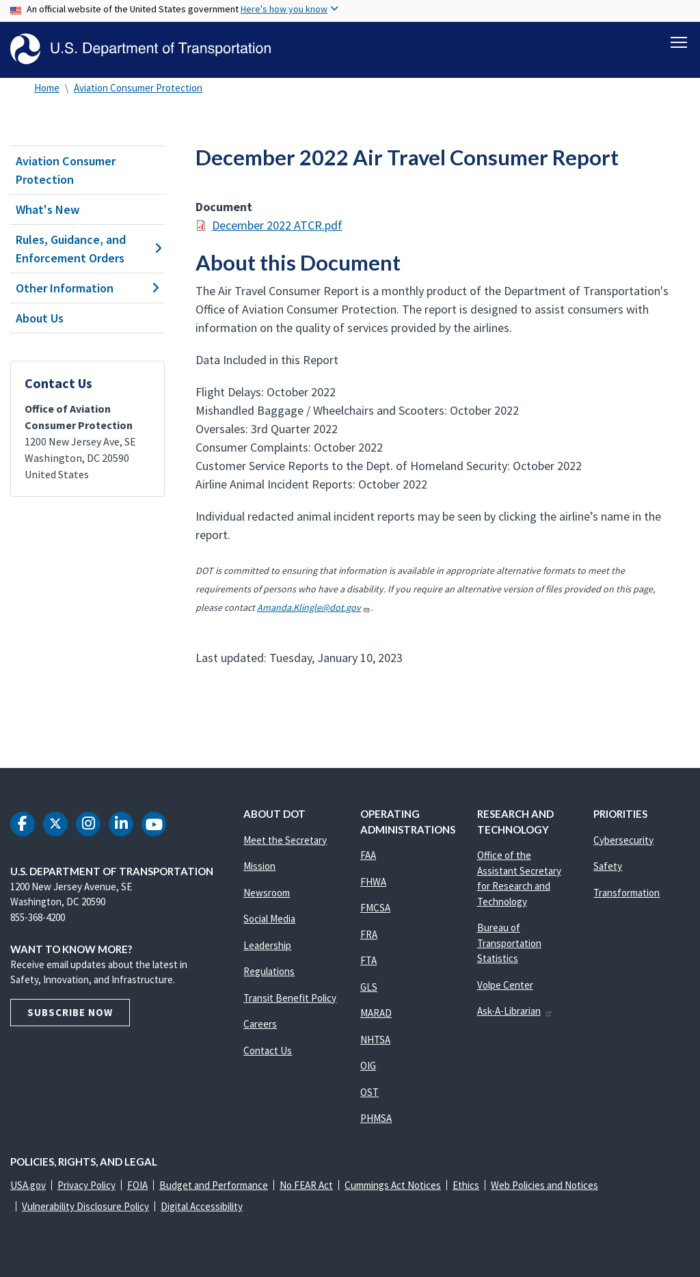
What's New (48, 209)
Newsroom (266, 892)
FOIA (137, 1185)
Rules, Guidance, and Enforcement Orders (87, 249)
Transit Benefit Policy (289, 997)
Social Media (269, 918)
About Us (40, 318)
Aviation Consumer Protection (138, 87)
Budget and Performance (213, 1185)
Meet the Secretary (285, 840)
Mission (259, 866)
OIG (368, 1065)
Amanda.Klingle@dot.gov (314, 607)
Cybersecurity (623, 840)
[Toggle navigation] (679, 42)
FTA (368, 960)
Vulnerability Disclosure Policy (85, 1206)
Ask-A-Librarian (515, 1010)
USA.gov (28, 1185)
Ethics (466, 1185)
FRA (368, 934)
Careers (260, 1023)
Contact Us (267, 1050)
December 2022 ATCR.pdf (277, 225)
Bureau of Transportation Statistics (509, 943)
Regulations (269, 971)
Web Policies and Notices (544, 1185)
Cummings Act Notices (393, 1185)
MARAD (376, 1012)
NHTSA (375, 1039)
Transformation (626, 892)
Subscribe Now (70, 1012)
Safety (607, 866)
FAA (368, 855)
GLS (368, 986)
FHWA (373, 881)
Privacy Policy (86, 1185)
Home (46, 87)
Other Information (87, 288)
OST (369, 1092)
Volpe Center (505, 984)
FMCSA (375, 907)
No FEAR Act (306, 1185)
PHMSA (376, 1118)
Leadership (267, 945)
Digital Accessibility (202, 1206)
